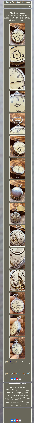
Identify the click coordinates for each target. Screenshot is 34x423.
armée (16, 405)
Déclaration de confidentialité (17, 414)
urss (22, 401)
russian (26, 395)
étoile (8, 399)
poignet (12, 399)
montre (10, 392)
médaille (27, 390)
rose (26, 393)
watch (18, 398)
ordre (8, 395)
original (22, 390)
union (17, 387)
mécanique (15, 402)
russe (24, 404)
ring (20, 405)
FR (18, 417)
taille (23, 393)
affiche (12, 405)
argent (28, 398)
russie (17, 395)
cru (8, 405)
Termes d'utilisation (17, 415)
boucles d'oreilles (19, 399)
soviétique (10, 389)
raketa (7, 402)
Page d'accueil (17, 410)
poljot (7, 398)
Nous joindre (17, 412)
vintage (17, 392)
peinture (12, 387)
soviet (22, 387)
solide (17, 390)
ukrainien (27, 402)
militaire (13, 398)
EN (16, 417)
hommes (26, 399)
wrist (21, 395)
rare (24, 398)
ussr (13, 395)
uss (20, 398)
